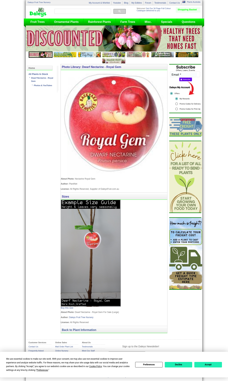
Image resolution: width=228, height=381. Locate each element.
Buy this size (67, 308)
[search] (82, 11)
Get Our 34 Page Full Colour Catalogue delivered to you (154, 9)
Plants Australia (193, 2)
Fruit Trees (37, 21)
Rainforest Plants (99, 21)
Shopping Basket (187, 9)
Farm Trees (127, 21)
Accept (208, 364)
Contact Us (174, 3)
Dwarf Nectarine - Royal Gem (42, 79)
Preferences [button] (42, 370)
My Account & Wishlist (99, 3)
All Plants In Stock (38, 74)
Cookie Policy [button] (95, 366)
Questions (188, 21)
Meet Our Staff (88, 351)
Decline (178, 364)
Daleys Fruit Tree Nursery (39, 2)
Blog (126, 3)
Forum (148, 3)
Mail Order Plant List (64, 347)
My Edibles (136, 3)
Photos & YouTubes (43, 85)
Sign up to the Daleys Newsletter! (140, 346)
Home (31, 68)
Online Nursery (61, 351)
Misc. (148, 21)
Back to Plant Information (79, 329)
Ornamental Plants (66, 21)
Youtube (117, 3)
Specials (166, 21)
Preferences (149, 364)
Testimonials (160, 3)
